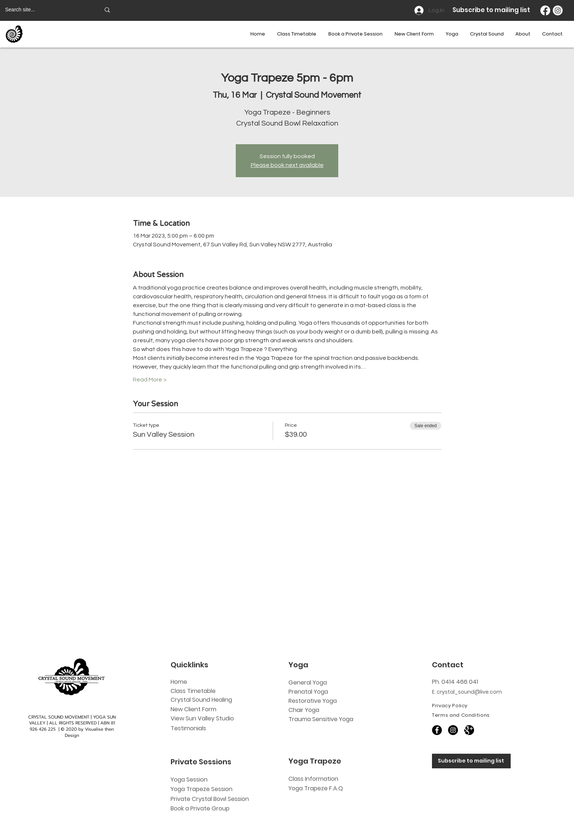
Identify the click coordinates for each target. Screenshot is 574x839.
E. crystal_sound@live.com (467, 692)
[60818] (469, 730)
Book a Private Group (201, 808)
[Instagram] (558, 10)
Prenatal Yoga (308, 691)
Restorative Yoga (312, 701)
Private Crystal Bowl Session (210, 799)
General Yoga (307, 682)
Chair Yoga (303, 710)
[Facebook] (545, 10)
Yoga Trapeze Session (201, 789)
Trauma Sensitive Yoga (320, 719)
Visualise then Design (89, 732)
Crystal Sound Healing (201, 700)
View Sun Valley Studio (202, 718)
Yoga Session (189, 779)
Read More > (150, 380)
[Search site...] (47, 10)
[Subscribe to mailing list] (471, 761)
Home (179, 682)
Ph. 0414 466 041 (455, 682)
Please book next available (287, 165)
